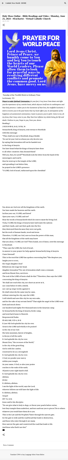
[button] (3, 25)
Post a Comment (8, 445)
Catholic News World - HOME (16, 3)
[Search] (65, 3)
